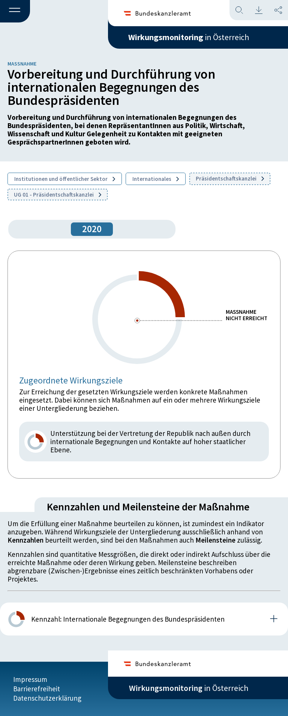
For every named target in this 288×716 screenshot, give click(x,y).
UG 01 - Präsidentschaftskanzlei (57, 194)
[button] (15, 11)
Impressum (30, 679)
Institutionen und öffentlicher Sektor (64, 178)
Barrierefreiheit (36, 688)
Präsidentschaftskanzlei (230, 178)
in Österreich (188, 37)
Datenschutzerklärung (47, 698)
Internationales (155, 178)
